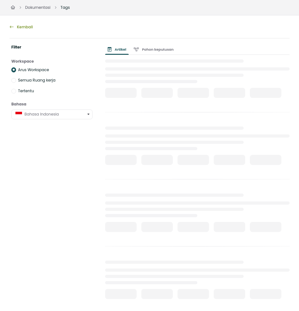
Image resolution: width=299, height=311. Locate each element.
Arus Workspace (33, 69)
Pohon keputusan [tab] (154, 49)
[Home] (13, 8)
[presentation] (118, 49)
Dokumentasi (37, 7)
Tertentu (26, 90)
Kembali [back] (21, 27)
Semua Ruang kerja (36, 80)
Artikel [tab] (117, 49)
